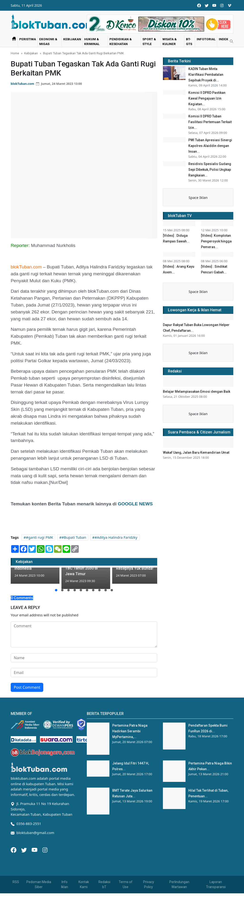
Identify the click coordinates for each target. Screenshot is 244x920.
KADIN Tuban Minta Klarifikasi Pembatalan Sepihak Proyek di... (205, 74)
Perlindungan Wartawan (179, 911)
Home (15, 53)
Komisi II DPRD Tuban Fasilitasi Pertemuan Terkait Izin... (210, 122)
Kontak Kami (83, 911)
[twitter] (206, 5)
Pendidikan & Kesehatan (120, 41)
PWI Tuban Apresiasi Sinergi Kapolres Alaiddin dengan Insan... (210, 147)
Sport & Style (149, 41)
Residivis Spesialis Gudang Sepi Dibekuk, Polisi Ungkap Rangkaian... (209, 171)
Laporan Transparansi (216, 911)
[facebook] (199, 5)
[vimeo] (229, 5)
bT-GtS (189, 41)
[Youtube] (35, 876)
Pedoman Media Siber (38, 911)
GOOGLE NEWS (135, 503)
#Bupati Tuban (74, 537)
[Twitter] (24, 876)
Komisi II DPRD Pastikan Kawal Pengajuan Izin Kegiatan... (206, 98)
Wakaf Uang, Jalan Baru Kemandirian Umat (196, 574)
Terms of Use (125, 911)
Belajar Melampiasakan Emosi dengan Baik (196, 513)
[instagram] (222, 5)
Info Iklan (64, 911)
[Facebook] (14, 876)
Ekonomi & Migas (48, 41)
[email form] (84, 699)
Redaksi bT (104, 911)
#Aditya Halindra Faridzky (116, 537)
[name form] (84, 684)
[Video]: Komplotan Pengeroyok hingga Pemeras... (216, 271)
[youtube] (214, 5)
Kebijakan (72, 39)
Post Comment (27, 714)
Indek (223, 39)
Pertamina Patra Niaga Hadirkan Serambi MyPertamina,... (129, 758)
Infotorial (206, 39)
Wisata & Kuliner (169, 41)
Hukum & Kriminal (91, 41)
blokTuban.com (22, 83)
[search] (229, 41)
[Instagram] (45, 876)
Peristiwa (27, 39)
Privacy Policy (148, 911)
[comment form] (84, 661)
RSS (16, 908)
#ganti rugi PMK (39, 537)
